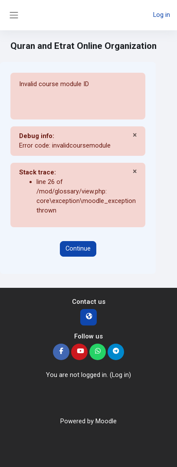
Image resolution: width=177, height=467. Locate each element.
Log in (161, 15)
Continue (78, 248)
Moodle (106, 421)
